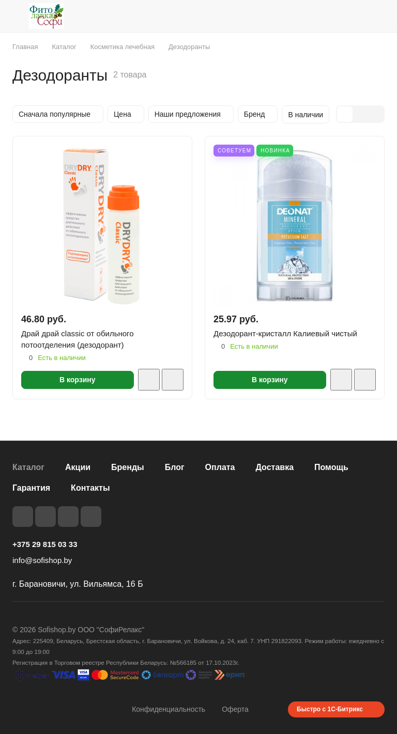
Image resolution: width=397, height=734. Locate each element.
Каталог (28, 467)
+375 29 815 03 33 (45, 544)
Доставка (275, 467)
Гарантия (31, 487)
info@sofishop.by (42, 560)
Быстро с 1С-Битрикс (330, 709)
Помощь (331, 467)
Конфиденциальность (168, 709)
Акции (77, 467)
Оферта (235, 709)
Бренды (127, 467)
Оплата (220, 467)
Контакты (90, 487)
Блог (175, 467)
